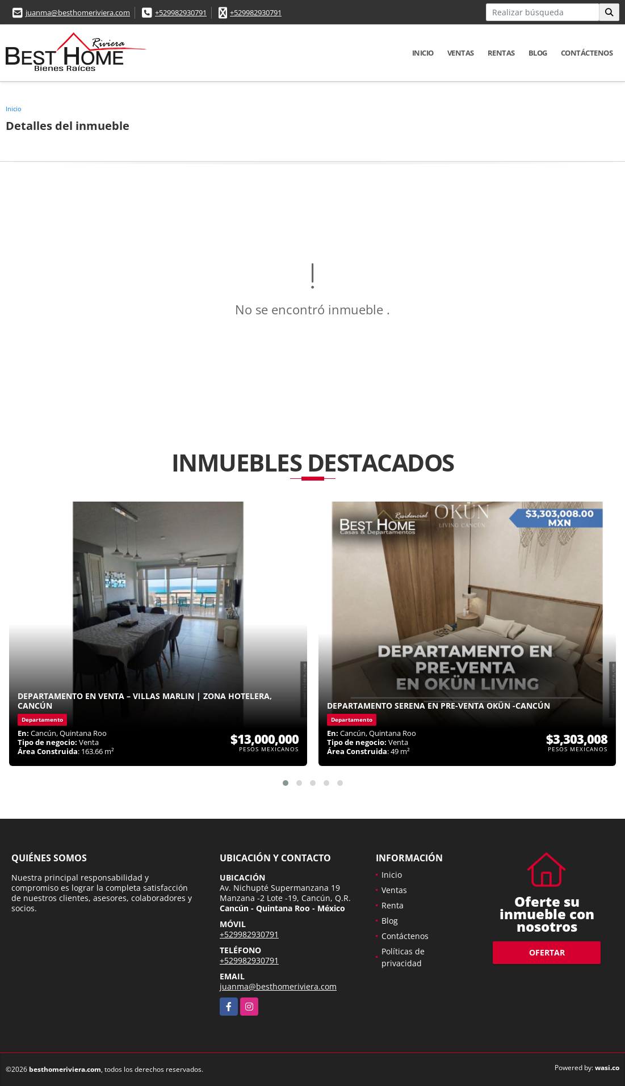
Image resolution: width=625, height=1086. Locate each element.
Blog (537, 53)
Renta (392, 905)
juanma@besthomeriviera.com (78, 12)
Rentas (501, 53)
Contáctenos (587, 53)
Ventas (460, 53)
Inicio (423, 53)
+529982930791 (181, 12)
